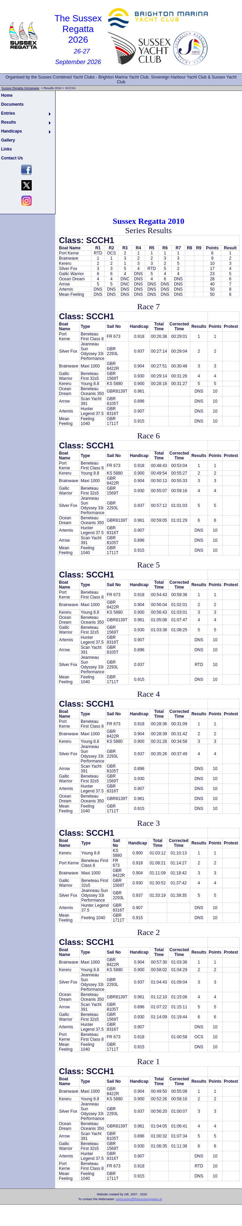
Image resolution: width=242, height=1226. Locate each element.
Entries (8, 113)
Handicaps (11, 131)
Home (6, 95)
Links (6, 149)
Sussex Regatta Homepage (20, 88)
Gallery (8, 140)
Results (8, 122)
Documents (12, 104)
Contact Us (12, 158)
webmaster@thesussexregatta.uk (139, 1199)
